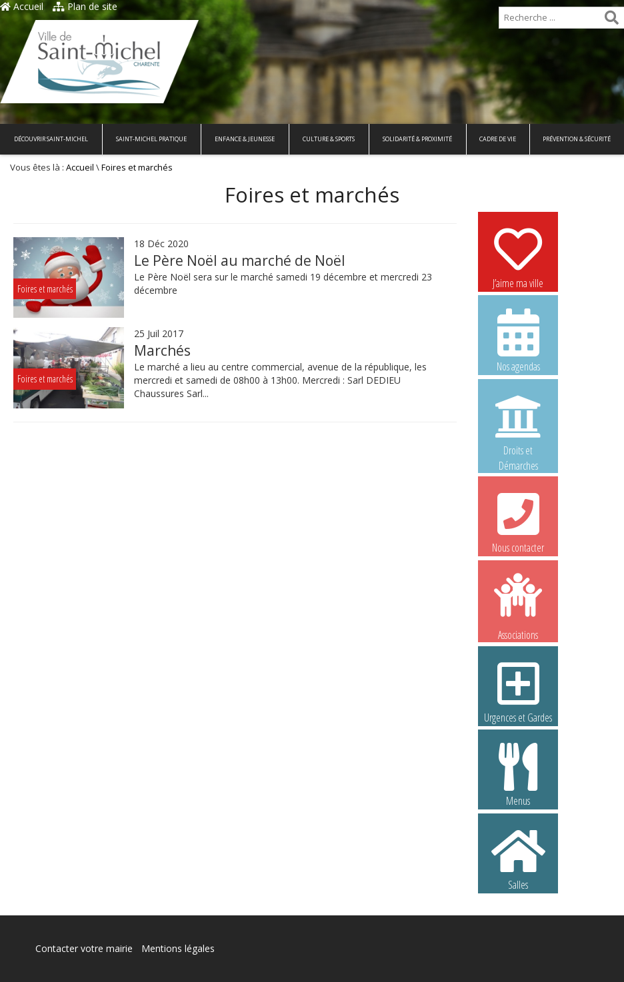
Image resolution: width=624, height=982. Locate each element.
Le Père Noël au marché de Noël (239, 260)
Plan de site (85, 6)
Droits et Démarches (518, 424)
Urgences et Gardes (518, 691)
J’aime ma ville (518, 256)
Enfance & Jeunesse (245, 139)
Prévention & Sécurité (577, 139)
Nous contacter (518, 521)
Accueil (21, 6)
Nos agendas (518, 340)
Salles (518, 858)
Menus (518, 774)
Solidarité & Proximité (417, 139)
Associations (518, 605)
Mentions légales (178, 948)
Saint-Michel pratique (151, 139)
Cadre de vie (497, 139)
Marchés (162, 350)
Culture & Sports (329, 139)
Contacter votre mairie (84, 948)
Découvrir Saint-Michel (51, 139)
